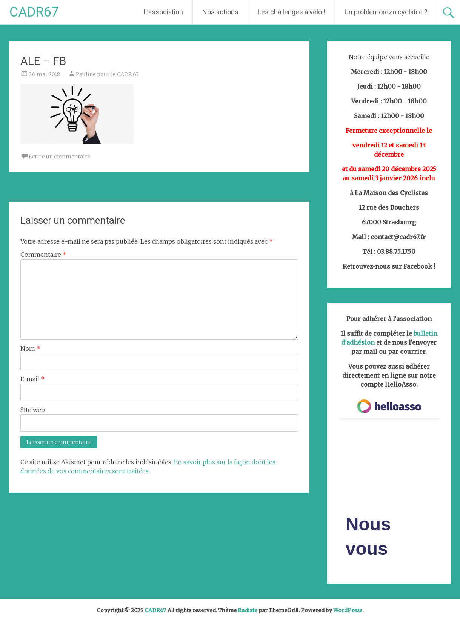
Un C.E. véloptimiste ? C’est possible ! (67, 191)
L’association (163, 12)
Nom (30, 348)
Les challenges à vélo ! (291, 12)
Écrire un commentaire (60, 156)
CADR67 (34, 12)
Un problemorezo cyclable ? (386, 12)
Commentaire (43, 254)
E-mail (32, 379)
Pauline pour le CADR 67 (107, 74)
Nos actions (220, 12)
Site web (32, 409)
